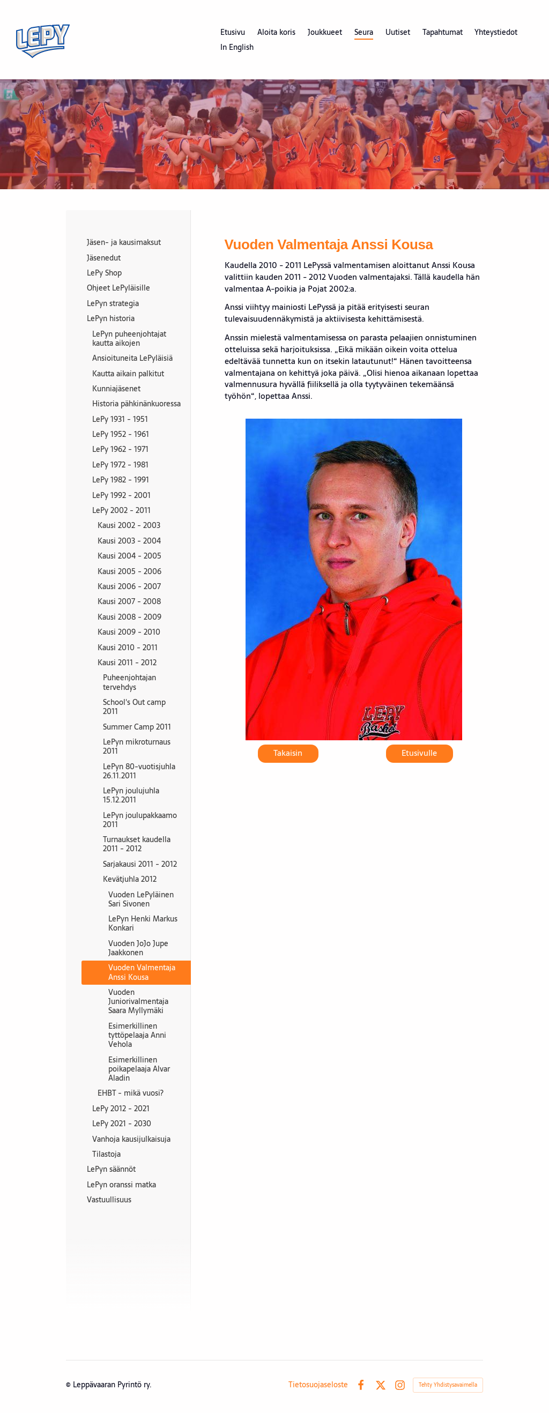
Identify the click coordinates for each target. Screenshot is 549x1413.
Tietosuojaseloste (318, 1384)
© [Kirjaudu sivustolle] (69, 1384)
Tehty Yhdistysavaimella (448, 1384)
